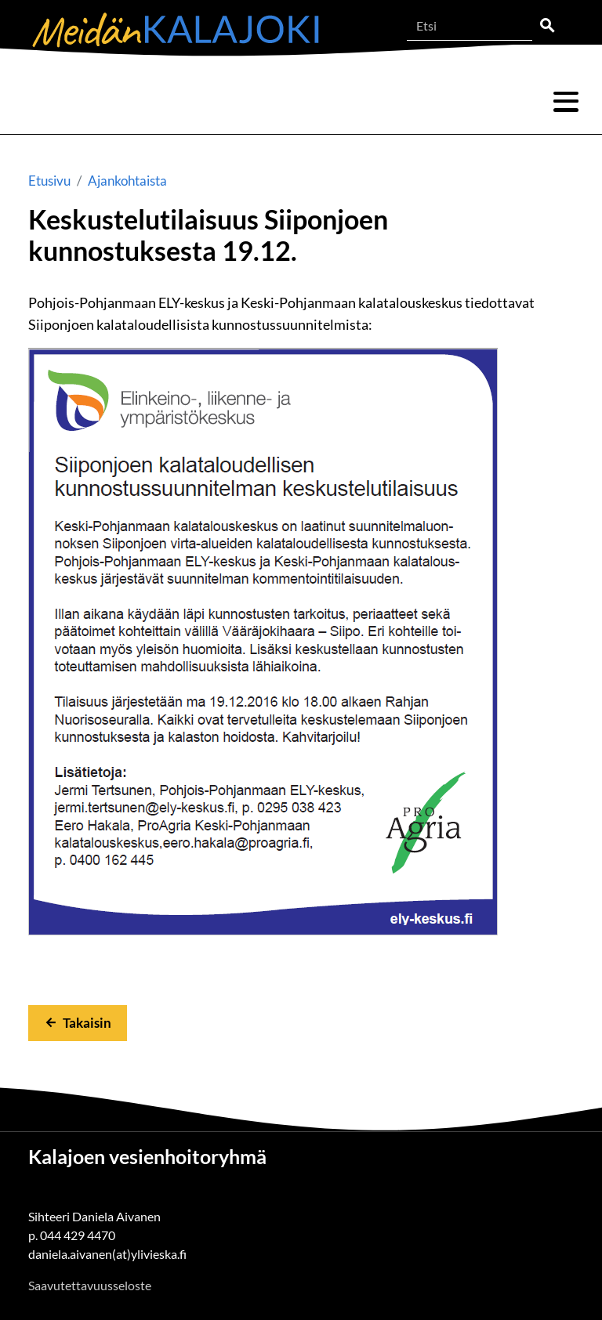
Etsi (547, 26)
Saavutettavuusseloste (89, 1285)
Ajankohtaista (127, 180)
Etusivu (49, 180)
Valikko (565, 102)
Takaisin (87, 1022)
